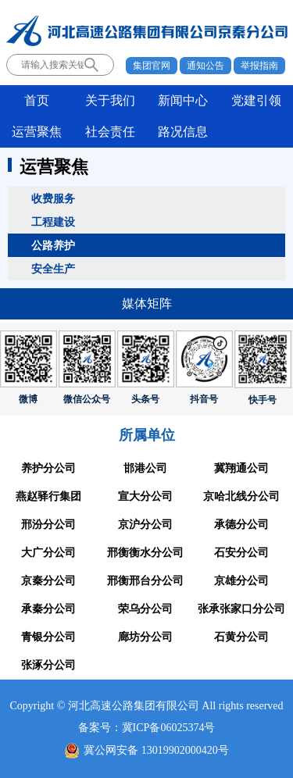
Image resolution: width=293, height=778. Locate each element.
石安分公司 (241, 553)
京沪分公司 (145, 524)
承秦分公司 (48, 609)
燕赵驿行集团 (48, 496)
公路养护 (53, 245)
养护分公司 (48, 468)
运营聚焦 (37, 131)
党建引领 (256, 100)
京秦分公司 (48, 581)
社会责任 (110, 131)
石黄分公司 (241, 637)
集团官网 (151, 65)
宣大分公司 (145, 496)
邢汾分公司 (48, 524)
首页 (36, 100)
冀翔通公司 (241, 468)
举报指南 (259, 65)
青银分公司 (48, 637)
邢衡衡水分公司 (145, 553)
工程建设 (53, 222)
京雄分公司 (241, 581)
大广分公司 (48, 553)
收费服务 (53, 198)
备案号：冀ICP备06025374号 (147, 727)
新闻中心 (183, 100)
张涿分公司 (48, 665)
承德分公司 (241, 524)
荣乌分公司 (145, 609)
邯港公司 (145, 468)
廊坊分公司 (145, 637)
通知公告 (205, 65)
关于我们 (110, 100)
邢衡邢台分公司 (145, 581)
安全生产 (53, 268)
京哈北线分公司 (241, 496)
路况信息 (183, 131)
